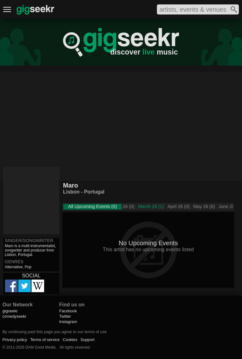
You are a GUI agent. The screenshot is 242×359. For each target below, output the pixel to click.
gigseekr (10, 311)
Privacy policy (15, 339)
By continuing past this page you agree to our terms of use (55, 331)
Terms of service (45, 339)
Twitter (65, 316)
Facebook (68, 311)
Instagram (68, 321)
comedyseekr (14, 316)
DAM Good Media (40, 347)
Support (87, 339)
